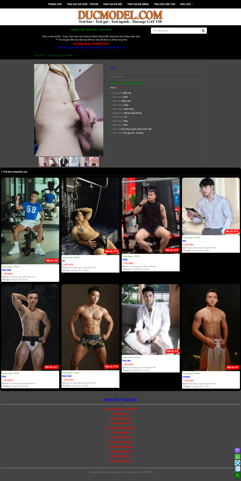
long (124, 259)
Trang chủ (55, 4)
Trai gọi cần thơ (164, 4)
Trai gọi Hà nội (112, 4)
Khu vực (186, 4)
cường (186, 376)
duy (4, 376)
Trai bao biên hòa (120, 437)
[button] (100, 66)
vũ (63, 260)
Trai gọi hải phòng (120, 451)
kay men (6, 269)
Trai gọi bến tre (120, 456)
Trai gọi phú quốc (120, 460)
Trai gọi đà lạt (120, 432)
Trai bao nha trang (120, 442)
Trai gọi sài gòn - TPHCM (82, 4)
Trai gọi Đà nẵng (138, 4)
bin (184, 240)
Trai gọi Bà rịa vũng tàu (120, 427)
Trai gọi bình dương (121, 446)
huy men (67, 375)
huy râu (126, 360)
